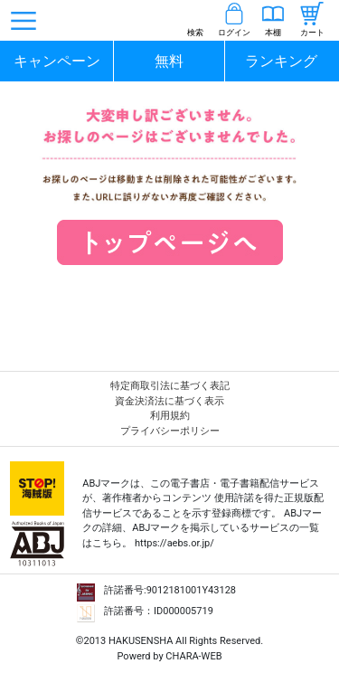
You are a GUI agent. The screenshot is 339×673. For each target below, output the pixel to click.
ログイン (234, 32)
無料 (169, 61)
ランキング (281, 61)
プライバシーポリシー (170, 431)
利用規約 (170, 416)
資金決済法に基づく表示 (169, 401)
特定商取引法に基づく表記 (170, 386)
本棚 (273, 32)
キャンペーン (57, 61)
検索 (195, 32)
